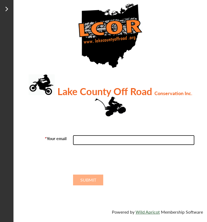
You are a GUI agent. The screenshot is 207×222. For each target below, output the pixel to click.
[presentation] (114, 161)
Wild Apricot (148, 211)
